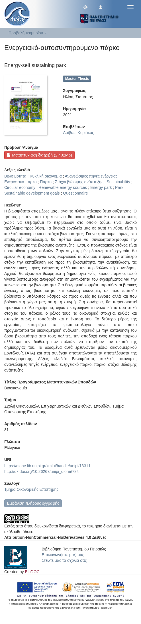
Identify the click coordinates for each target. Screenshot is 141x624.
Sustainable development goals (32, 193)
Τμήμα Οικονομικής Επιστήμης (31, 489)
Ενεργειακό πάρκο (20, 182)
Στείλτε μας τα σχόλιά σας (64, 560)
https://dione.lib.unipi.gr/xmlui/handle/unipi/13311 (47, 466)
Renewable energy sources (63, 187)
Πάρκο (46, 182)
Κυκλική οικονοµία (46, 176)
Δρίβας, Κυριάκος (78, 132)
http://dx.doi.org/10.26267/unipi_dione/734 (41, 471)
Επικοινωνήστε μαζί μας (63, 554)
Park (119, 187)
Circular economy (19, 187)
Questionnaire (75, 193)
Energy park (101, 187)
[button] (85, 7)
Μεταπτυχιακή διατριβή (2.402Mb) (39, 155)
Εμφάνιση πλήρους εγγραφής (33, 503)
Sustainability (118, 182)
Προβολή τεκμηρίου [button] (28, 33)
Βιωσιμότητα (15, 176)
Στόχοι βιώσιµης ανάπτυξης (79, 182)
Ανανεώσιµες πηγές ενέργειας (91, 176)
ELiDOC (32, 571)
